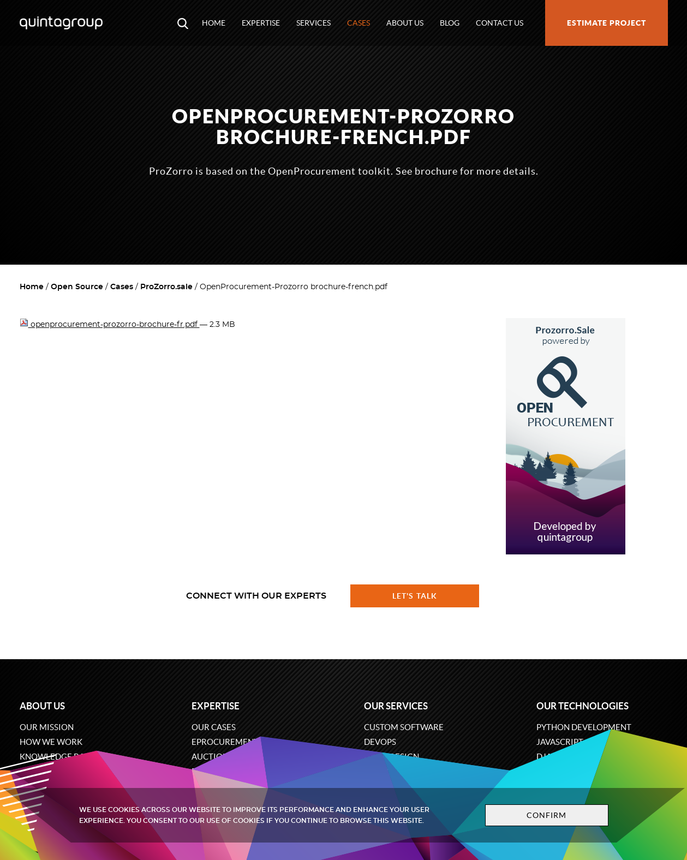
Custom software (404, 727)
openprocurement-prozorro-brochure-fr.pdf (110, 325)
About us (404, 23)
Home (213, 23)
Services (313, 23)
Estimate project (606, 23)
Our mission (47, 727)
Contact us (499, 23)
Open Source (77, 287)
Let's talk (414, 596)
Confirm (547, 815)
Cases (358, 23)
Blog (449, 23)
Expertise (261, 23)
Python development (583, 727)
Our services (396, 705)
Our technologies (582, 705)
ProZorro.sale (166, 287)
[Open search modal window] (183, 23)
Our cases (214, 727)
